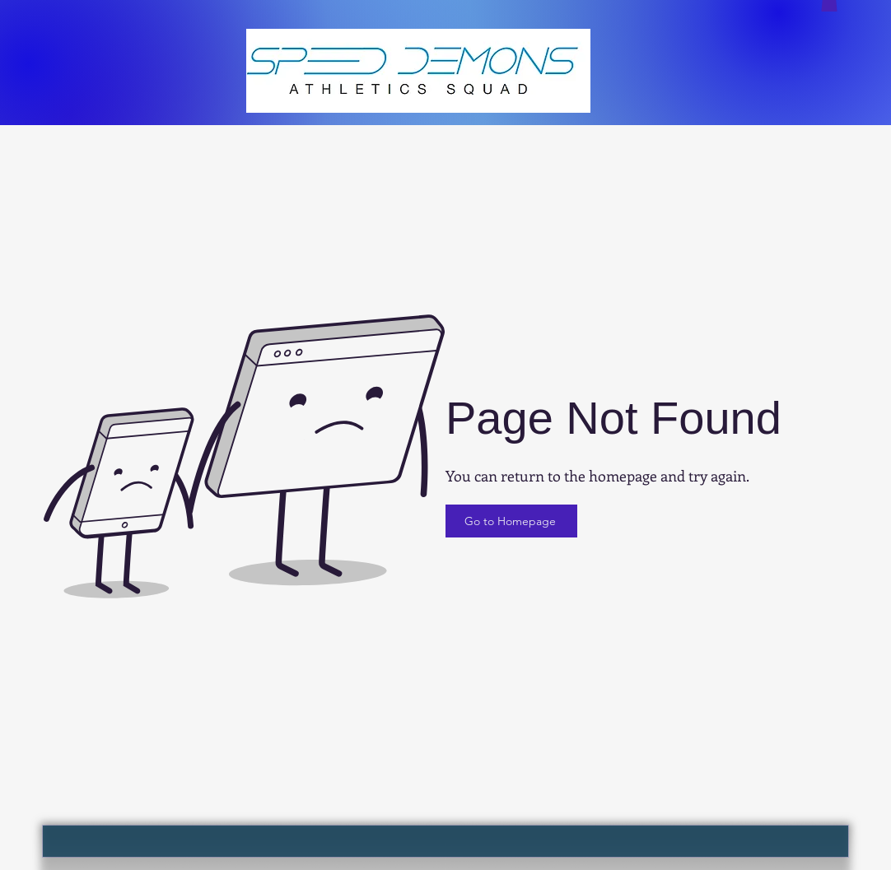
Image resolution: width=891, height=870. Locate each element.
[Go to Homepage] (511, 521)
